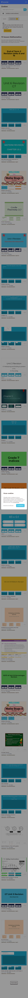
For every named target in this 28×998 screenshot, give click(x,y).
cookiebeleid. (15, 502)
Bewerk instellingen (8, 505)
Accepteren (20, 505)
